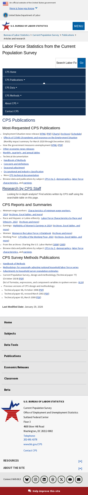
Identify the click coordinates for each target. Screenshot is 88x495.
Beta (7, 390)
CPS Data (10, 87)
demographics (63, 178)
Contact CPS (30, 450)
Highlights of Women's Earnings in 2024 (32, 225)
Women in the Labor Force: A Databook (31, 233)
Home (8, 322)
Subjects (10, 333)
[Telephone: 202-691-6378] (51, 438)
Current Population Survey (45, 34)
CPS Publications (14, 79)
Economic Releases (16, 367)
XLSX (80, 282)
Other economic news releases (18, 148)
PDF (49, 133)
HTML (42, 133)
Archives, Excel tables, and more (25, 214)
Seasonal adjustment (14, 167)
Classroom (11, 378)
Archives (65, 133)
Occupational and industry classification (23, 171)
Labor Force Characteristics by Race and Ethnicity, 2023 (42, 220)
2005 (62, 244)
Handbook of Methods (15, 160)
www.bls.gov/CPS (33, 444)
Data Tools (11, 345)
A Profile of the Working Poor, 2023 (35, 236)
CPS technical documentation (24, 175)
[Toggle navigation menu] (79, 26)
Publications (68, 34)
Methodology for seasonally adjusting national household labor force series (41, 267)
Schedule (76, 133)
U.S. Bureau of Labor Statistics (29, 25)
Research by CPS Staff (21, 188)
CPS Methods (12, 95)
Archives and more (29, 221)
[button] (80, 461)
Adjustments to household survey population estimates (30, 271)
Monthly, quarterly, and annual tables (21, 152)
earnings (27, 182)
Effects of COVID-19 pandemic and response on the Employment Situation (40, 137)
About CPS (10, 103)
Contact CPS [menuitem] (12, 111)
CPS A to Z (50, 178)
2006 (55, 244)
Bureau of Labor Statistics (17, 34)
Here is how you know (21, 8)
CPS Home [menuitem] (10, 71)
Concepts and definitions (16, 163)
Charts (56, 133)
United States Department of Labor (21, 15)
